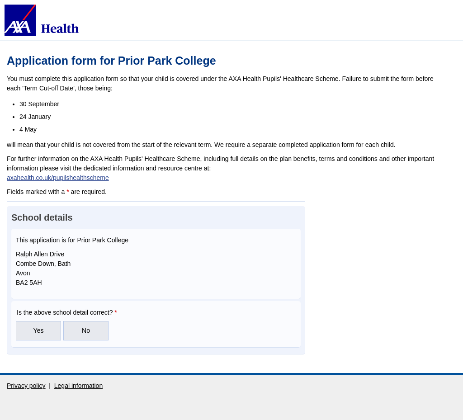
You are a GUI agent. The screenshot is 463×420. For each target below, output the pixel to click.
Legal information (78, 385)
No (86, 330)
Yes (38, 330)
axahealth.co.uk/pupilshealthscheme (58, 177)
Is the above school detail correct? (67, 312)
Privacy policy (26, 385)
